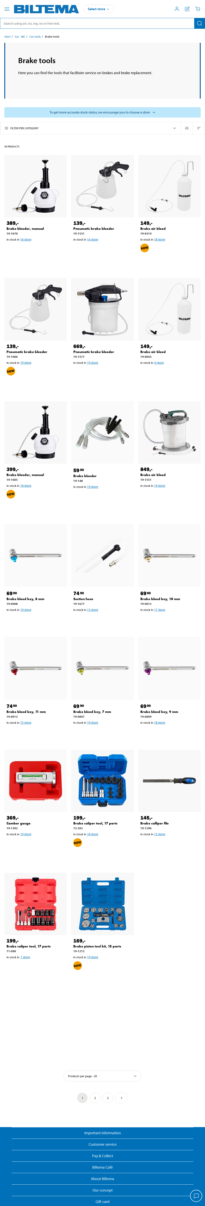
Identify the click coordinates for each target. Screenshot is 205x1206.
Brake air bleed (153, 228)
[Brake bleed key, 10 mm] (169, 555)
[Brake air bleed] (169, 186)
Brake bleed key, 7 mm (92, 711)
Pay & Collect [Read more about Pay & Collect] (102, 1155)
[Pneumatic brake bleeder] (102, 186)
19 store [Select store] (25, 362)
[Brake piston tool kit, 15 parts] (102, 904)
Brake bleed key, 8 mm (25, 599)
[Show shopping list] (187, 9)
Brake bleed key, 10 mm (160, 599)
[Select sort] (102, 1076)
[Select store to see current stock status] (102, 112)
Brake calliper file (154, 823)
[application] (196, 1196)
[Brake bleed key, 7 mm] (102, 668)
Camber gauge (18, 823)
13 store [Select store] (92, 609)
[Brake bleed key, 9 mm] (169, 668)
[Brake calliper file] (169, 781)
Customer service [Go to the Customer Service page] (103, 1144)
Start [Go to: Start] (7, 36)
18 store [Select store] (159, 239)
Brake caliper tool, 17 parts (95, 823)
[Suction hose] (102, 555)
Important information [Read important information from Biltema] (102, 1132)
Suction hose (83, 599)
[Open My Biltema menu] (177, 9)
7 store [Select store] (25, 957)
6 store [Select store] (159, 362)
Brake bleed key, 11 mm (26, 711)
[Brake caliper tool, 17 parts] (102, 781)
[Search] (199, 23)
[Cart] (197, 9)
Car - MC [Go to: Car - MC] (20, 36)
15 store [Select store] (25, 722)
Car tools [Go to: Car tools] (35, 36)
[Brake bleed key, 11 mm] (35, 668)
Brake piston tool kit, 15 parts (97, 946)
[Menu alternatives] (7, 9)
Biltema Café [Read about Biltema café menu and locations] (102, 1167)
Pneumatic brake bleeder (93, 228)
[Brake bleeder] (102, 432)
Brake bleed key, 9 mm (159, 711)
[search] (102, 23)
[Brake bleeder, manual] (35, 186)
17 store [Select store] (159, 609)
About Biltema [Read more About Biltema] (102, 1178)
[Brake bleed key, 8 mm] (35, 555)
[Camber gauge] (35, 781)
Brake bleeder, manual (25, 228)
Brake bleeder (85, 476)
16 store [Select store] (25, 239)
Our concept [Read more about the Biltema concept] (103, 1190)
